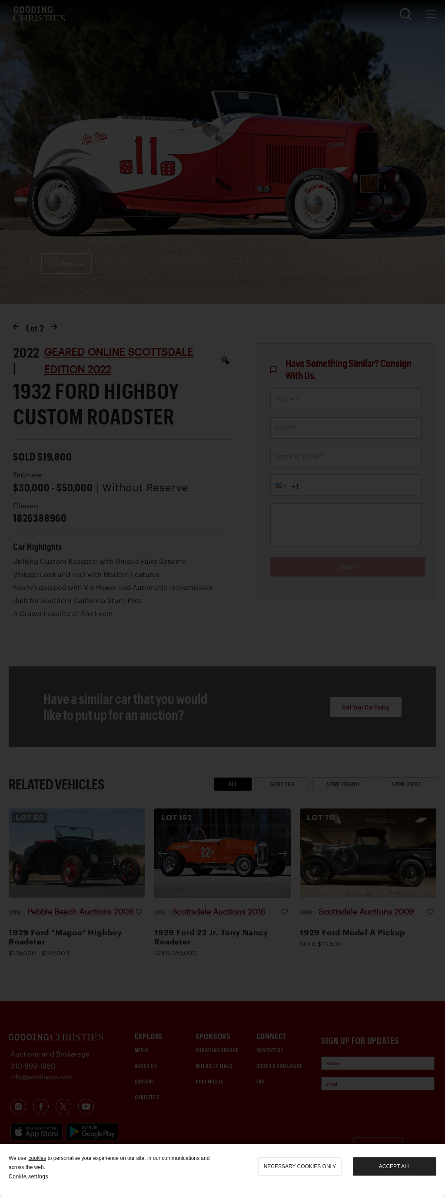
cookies (37, 1158)
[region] (222, 1170)
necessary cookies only (300, 1166)
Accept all (394, 1166)
